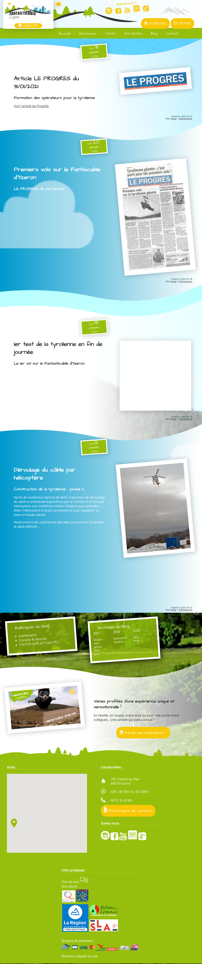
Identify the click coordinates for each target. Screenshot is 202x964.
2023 (137, 630)
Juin (97, 654)
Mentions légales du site (80, 957)
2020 (117, 632)
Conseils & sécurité (33, 640)
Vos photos (131, 33)
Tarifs (108, 33)
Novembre (120, 638)
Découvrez (85, 33)
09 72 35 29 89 (121, 801)
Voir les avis (75, 882)
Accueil (62, 33)
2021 (97, 633)
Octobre (119, 642)
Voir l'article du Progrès (31, 106)
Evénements (185, 118)
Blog (151, 33)
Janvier (99, 647)
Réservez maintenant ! (143, 733)
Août (137, 641)
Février (98, 640)
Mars (98, 651)
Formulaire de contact (128, 810)
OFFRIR (182, 23)
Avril (97, 644)
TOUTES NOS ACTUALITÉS (39, 643)
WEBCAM (28, 25)
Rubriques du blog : (33, 627)
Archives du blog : (115, 627)
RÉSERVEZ (155, 23)
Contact (170, 33)
